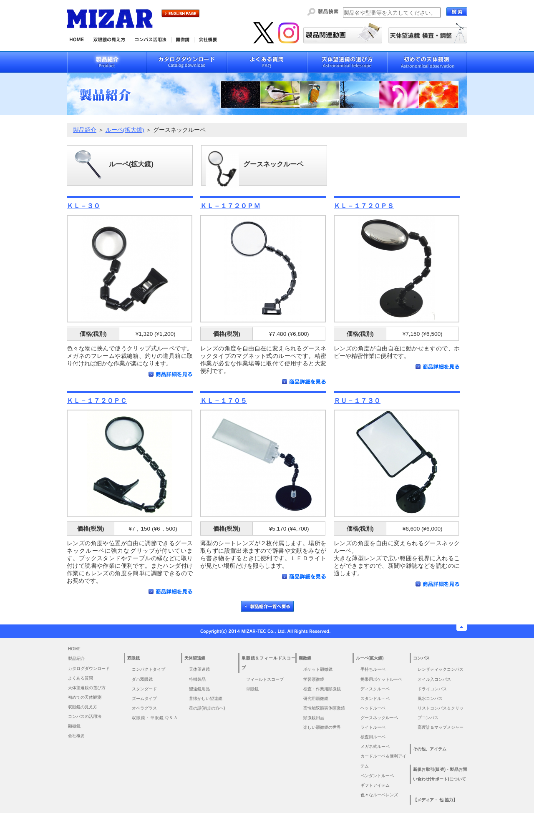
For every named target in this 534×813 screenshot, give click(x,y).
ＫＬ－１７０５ (223, 400)
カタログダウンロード (89, 668)
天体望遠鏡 (199, 669)
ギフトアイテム (375, 785)
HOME (74, 649)
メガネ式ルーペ (375, 746)
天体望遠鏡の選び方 (87, 687)
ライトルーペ (372, 727)
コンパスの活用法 (84, 716)
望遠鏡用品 (199, 689)
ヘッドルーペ (372, 708)
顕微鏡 (74, 726)
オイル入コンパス (434, 679)
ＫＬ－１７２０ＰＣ (97, 400)
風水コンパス (430, 698)
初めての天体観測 (84, 697)
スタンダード (144, 689)
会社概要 (76, 735)
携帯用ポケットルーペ (381, 679)
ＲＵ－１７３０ (357, 400)
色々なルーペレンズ (379, 795)
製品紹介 (84, 130)
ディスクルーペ (375, 689)
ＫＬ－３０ (83, 205)
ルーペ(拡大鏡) (125, 130)
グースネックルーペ (379, 717)
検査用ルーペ (372, 737)
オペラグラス (144, 708)
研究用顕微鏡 (315, 698)
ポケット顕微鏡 (317, 669)
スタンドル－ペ (375, 698)
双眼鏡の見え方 (82, 707)
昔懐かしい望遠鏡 (205, 698)
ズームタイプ (144, 698)
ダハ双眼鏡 (142, 679)
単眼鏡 (252, 689)
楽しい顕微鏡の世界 (322, 727)
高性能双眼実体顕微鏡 (324, 708)
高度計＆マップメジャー (440, 727)
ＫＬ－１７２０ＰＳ (364, 205)
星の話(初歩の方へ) (209, 708)
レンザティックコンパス (440, 669)
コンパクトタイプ (148, 669)
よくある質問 (80, 678)
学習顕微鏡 (313, 679)
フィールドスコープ (265, 679)
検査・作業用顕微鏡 (322, 689)
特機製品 (197, 679)
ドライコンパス (432, 689)
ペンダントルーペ (377, 775)
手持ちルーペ (372, 669)
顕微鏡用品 (313, 717)
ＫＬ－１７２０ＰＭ (230, 205)
